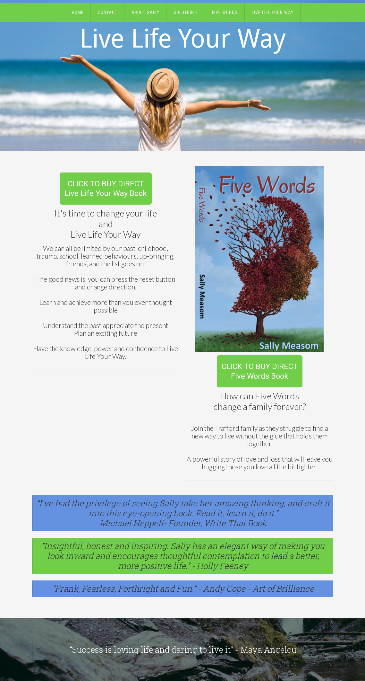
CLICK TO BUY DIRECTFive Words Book (260, 371)
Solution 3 (186, 12)
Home (78, 12)
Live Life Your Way (272, 12)
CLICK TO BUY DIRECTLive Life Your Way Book (105, 188)
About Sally (145, 12)
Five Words (225, 12)
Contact (107, 12)
